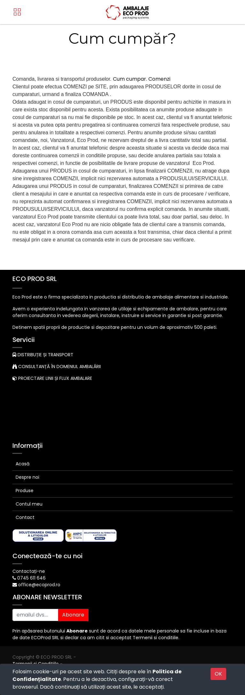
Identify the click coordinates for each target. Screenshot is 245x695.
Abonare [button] (73, 614)
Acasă (22, 464)
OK (218, 673)
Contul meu (29, 504)
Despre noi (27, 477)
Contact (25, 517)
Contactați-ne (28, 571)
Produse (24, 490)
